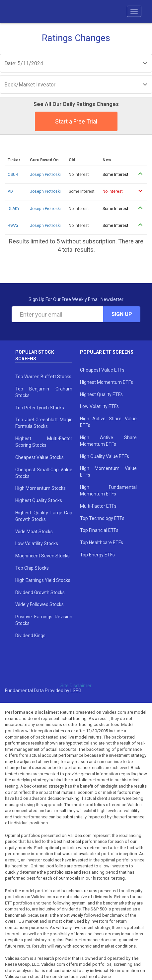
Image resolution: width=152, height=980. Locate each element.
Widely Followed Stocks (39, 604)
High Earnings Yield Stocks (42, 580)
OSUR (13, 174)
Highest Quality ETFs (101, 394)
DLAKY (14, 208)
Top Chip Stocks (32, 568)
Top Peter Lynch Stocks (39, 407)
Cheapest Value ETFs (102, 370)
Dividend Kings (30, 635)
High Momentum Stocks (40, 488)
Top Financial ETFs (99, 530)
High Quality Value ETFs (104, 456)
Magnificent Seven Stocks (42, 555)
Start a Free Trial (76, 121)
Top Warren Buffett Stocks (43, 376)
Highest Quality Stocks (38, 500)
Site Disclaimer (76, 685)
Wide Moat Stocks (34, 531)
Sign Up (122, 314)
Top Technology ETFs (102, 518)
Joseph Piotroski (45, 174)
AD (10, 191)
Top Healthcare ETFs (101, 542)
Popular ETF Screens (106, 352)
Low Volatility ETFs (99, 406)
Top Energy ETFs (97, 554)
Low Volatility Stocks (36, 543)
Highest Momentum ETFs (106, 382)
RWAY (13, 225)
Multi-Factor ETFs (98, 506)
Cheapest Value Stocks (39, 457)
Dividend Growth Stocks (40, 592)
